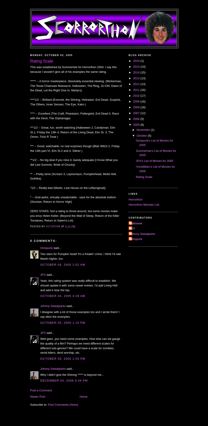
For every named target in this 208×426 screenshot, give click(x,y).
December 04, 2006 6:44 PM (64, 380)
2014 (136, 72)
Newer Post (37, 396)
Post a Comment (41, 390)
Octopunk (46, 248)
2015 (136, 66)
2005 (136, 124)
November (144, 130)
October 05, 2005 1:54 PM (62, 358)
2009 (136, 101)
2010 (136, 95)
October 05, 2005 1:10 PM (62, 322)
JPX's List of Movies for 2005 (154, 161)
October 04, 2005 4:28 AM (62, 296)
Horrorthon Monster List (144, 204)
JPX (43, 274)
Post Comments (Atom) (63, 404)
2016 (136, 61)
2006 (136, 119)
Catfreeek (136, 223)
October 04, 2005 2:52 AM (62, 264)
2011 (136, 90)
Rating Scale (144, 177)
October (142, 135)
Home (83, 396)
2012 (136, 84)
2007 (136, 113)
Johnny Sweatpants (53, 306)
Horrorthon (135, 199)
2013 (136, 78)
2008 (136, 107)
